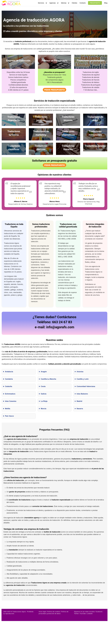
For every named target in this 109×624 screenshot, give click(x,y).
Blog (105, 3)
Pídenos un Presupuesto (54, 60)
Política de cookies (53, 611)
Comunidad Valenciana (86, 386)
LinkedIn (90, 613)
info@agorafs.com (60, 327)
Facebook (99, 611)
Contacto (83, 3)
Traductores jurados (95, 146)
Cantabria (9, 379)
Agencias (52, 3)
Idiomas (63, 3)
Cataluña (8, 386)
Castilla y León (82, 379)
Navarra (80, 409)
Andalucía (9, 372)
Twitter (76, 613)
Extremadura (10, 394)
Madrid (79, 401)
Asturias (80, 372)
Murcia (43, 409)
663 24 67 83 (62, 322)
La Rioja (44, 401)
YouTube (83, 613)
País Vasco (9, 416)
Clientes (74, 3)
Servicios (41, 3)
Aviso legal (42, 611)
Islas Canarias (10, 401)
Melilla (7, 409)
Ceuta (43, 386)
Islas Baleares (82, 394)
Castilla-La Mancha (48, 379)
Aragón (44, 372)
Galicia (43, 394)
